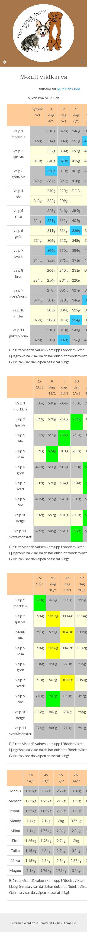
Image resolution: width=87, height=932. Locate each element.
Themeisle (69, 923)
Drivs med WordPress (24, 923)
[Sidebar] (4, 62)
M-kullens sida (68, 89)
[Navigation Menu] (82, 62)
